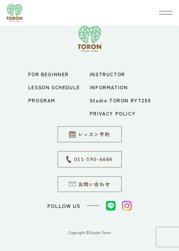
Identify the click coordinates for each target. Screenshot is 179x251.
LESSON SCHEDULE (54, 87)
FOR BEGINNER (48, 74)
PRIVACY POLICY (112, 113)
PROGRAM (41, 100)
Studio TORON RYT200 (120, 100)
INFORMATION (109, 87)
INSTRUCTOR (107, 74)
